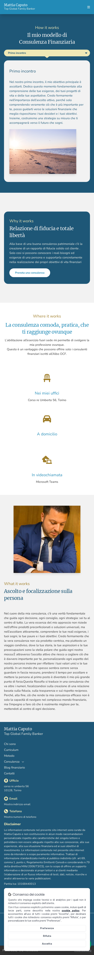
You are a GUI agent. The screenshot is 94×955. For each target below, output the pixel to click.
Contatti (9, 773)
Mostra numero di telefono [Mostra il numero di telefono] (20, 817)
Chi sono (10, 744)
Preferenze (47, 928)
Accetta (47, 943)
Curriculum (11, 750)
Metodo (9, 756)
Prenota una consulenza (38, 281)
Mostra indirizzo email (17, 804)
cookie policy (70, 910)
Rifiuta (47, 935)
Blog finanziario (14, 767)
